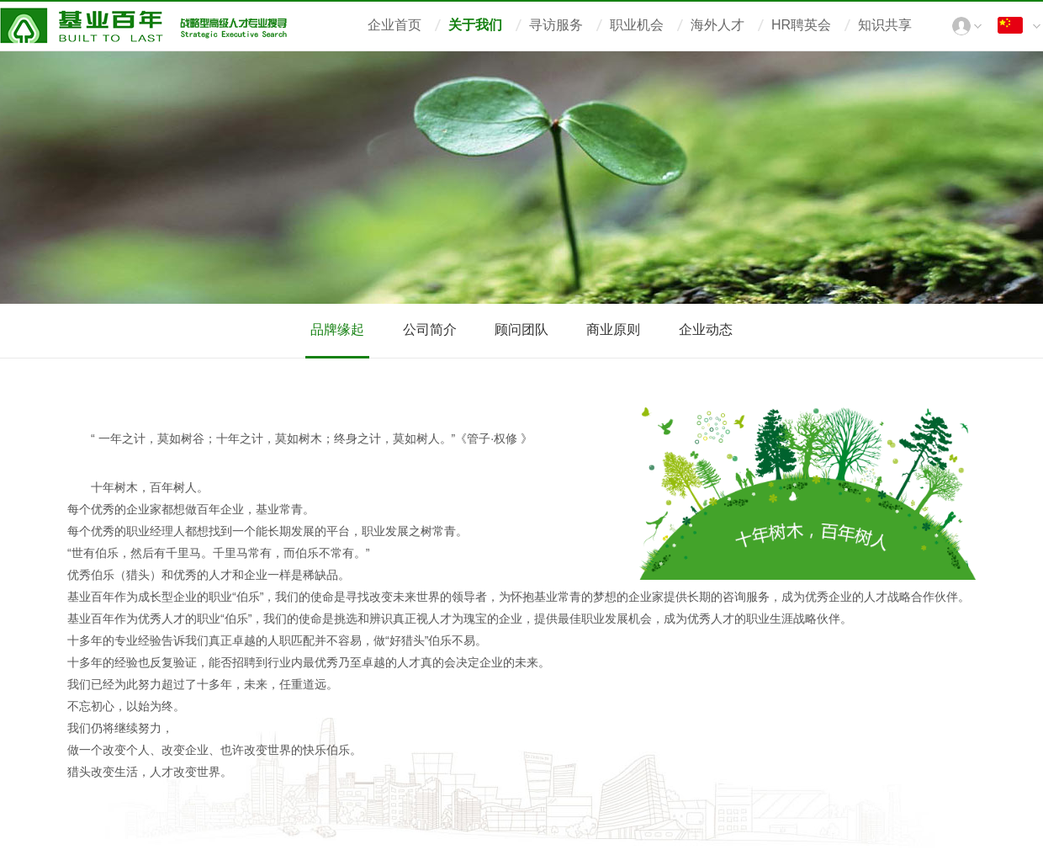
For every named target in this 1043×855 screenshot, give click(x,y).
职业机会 (637, 25)
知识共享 (885, 25)
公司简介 (430, 329)
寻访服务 (556, 25)
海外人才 (717, 25)
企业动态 (706, 329)
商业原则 (613, 329)
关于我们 (475, 25)
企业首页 (394, 25)
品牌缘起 (337, 329)
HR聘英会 (801, 25)
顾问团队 (521, 329)
